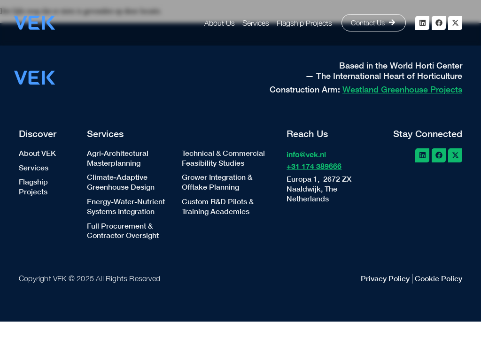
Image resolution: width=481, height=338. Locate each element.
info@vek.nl (307, 154)
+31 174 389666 (314, 165)
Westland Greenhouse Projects (402, 89)
